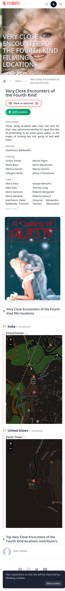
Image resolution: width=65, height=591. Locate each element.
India (12, 326)
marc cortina (20, 551)
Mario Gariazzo (14, 191)
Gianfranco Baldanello (18, 150)
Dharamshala (15, 333)
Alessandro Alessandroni (53, 202)
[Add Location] (18, 112)
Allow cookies (53, 583)
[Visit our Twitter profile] (37, 569)
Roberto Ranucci (42, 196)
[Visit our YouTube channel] (45, 569)
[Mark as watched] (24, 103)
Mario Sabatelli (14, 196)
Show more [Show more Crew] (11, 209)
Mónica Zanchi (14, 169)
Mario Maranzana (43, 164)
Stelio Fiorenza (24, 202)
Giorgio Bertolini (42, 183)
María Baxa (12, 164)
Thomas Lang (40, 187)
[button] (34, 377)
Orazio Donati (13, 160)
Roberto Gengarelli (43, 191)
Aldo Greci (11, 187)
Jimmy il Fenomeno (43, 173)
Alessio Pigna (40, 160)
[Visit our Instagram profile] (28, 569)
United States (18, 430)
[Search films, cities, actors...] (47, 4)
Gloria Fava (12, 183)
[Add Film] (53, 4)
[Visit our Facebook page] (20, 569)
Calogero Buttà (14, 173)
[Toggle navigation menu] (60, 4)
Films (18, 81)
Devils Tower (14, 437)
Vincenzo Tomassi (38, 202)
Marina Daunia (41, 169)
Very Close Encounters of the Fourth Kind (44, 81)
